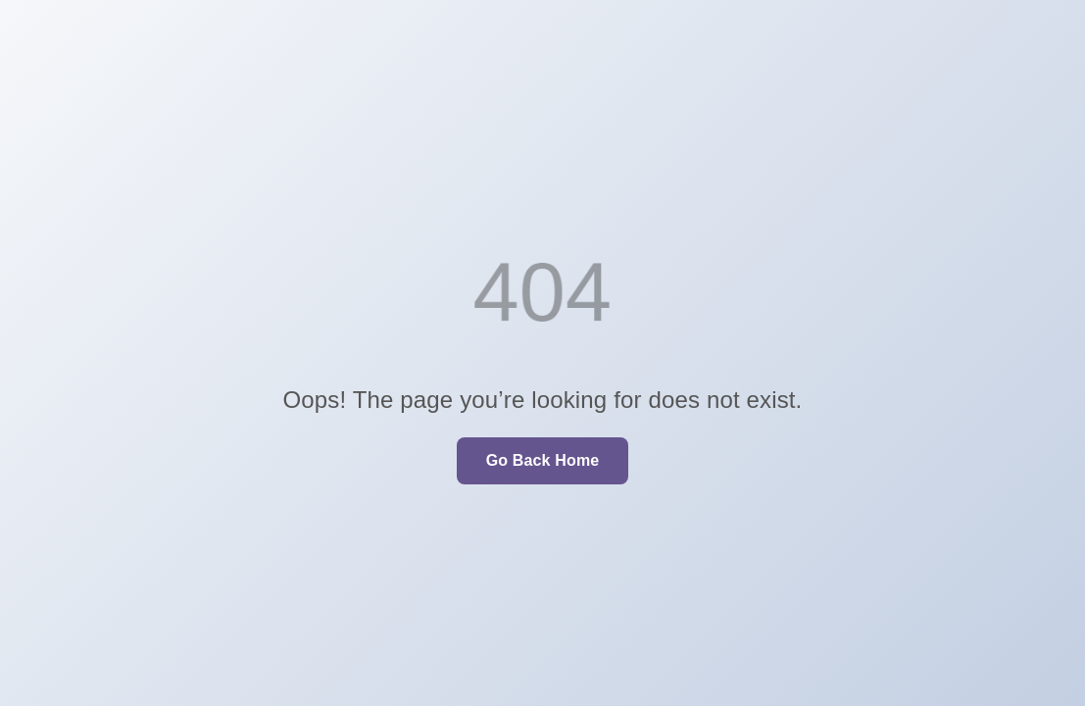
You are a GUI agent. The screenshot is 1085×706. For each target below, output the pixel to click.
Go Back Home (543, 460)
